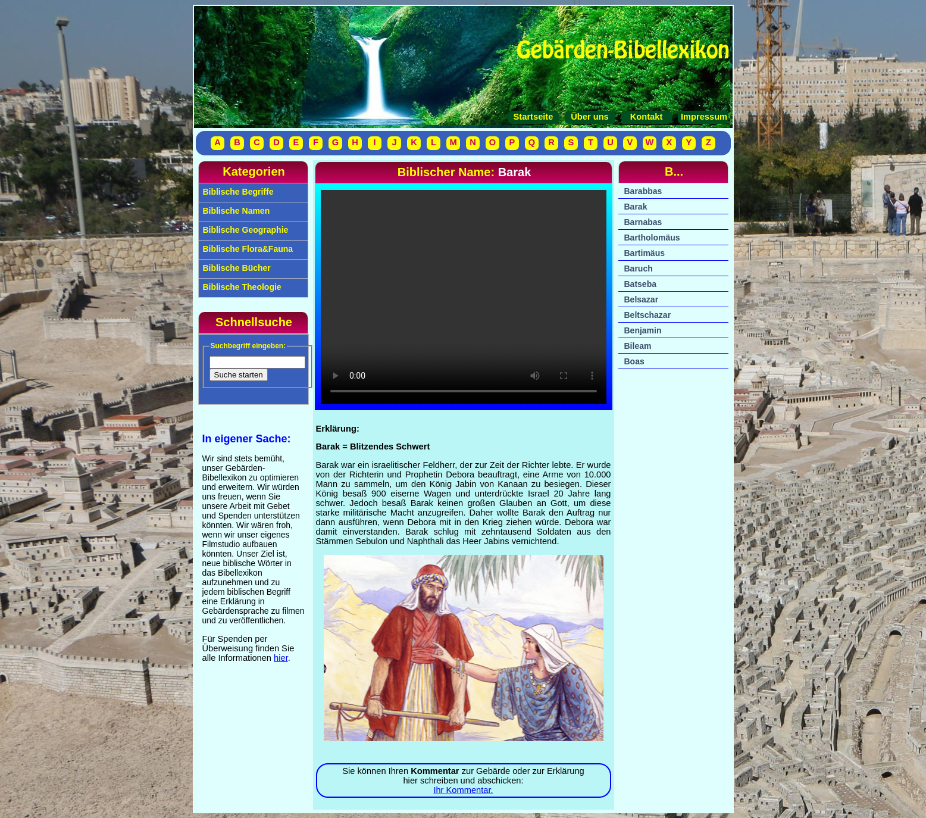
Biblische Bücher (236, 268)
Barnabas (643, 222)
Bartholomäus (652, 237)
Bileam (638, 346)
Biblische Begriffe (237, 191)
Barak (635, 206)
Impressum (702, 116)
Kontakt (646, 116)
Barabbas (643, 191)
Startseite (533, 116)
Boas (634, 361)
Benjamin (643, 330)
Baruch (638, 268)
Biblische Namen (235, 211)
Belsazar (641, 299)
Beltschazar (647, 315)
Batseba (640, 284)
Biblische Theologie (241, 287)
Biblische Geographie (245, 230)
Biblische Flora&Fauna (247, 249)
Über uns (590, 116)
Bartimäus (644, 253)
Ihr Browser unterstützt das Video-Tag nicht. (463, 297)
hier (281, 658)
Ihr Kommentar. (463, 790)
